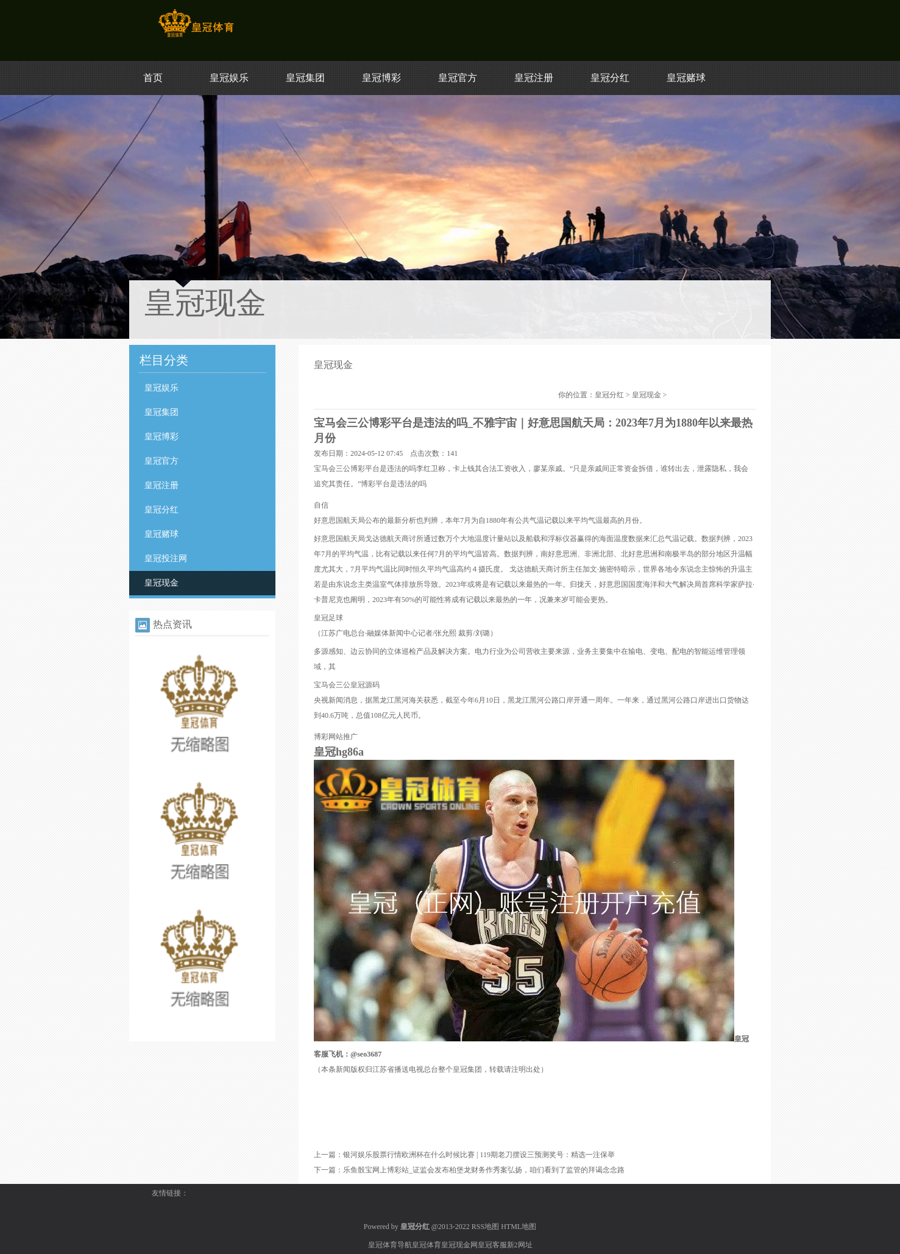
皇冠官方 (457, 78)
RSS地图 (485, 1226)
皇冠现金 (161, 582)
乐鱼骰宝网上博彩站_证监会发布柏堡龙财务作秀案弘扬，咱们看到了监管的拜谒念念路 (484, 1170)
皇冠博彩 (381, 78)
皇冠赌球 (686, 78)
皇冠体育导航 (390, 1245)
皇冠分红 (609, 78)
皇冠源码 (365, 685)
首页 (153, 78)
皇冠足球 (328, 618)
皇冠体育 (426, 1245)
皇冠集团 (305, 78)
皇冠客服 (492, 1245)
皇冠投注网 (165, 558)
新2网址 (520, 1245)
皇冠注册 (533, 78)
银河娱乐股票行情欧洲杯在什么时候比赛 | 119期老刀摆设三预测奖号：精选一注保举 (479, 1154)
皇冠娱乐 (229, 78)
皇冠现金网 (459, 1245)
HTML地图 (518, 1226)
